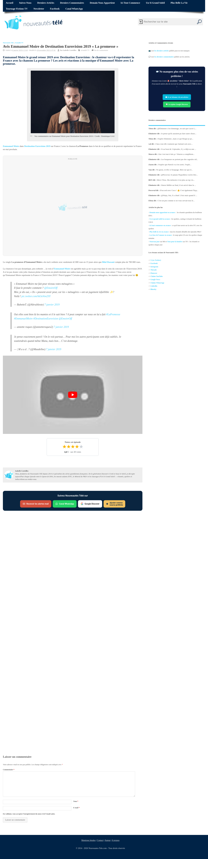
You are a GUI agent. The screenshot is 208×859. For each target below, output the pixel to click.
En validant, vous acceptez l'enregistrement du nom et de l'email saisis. (29, 814)
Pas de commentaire (101, 50)
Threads (154, 270)
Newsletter (39, 8)
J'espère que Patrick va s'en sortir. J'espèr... (174, 164)
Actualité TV (19, 43)
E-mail (76, 808)
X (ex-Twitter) (156, 260)
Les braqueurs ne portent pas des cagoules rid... (179, 159)
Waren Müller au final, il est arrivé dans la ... (178, 185)
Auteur (107, 840)
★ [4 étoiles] (77, 447)
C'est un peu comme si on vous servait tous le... (176, 201)
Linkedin (154, 286)
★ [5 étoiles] (81, 447)
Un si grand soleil (155, 3)
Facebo (153, 264)
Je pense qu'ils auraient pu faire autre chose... (178, 133)
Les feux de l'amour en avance (161, 235)
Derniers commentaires (72, 3)
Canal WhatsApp (74, 8)
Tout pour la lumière (174, 241)
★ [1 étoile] (64, 447)
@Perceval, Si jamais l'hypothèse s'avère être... (179, 175)
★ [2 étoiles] (68, 447)
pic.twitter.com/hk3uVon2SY (36, 296)
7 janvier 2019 (52, 304)
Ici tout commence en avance (160, 225)
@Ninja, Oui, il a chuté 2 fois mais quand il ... (179, 195)
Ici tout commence (130, 3)
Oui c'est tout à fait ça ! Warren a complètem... (176, 154)
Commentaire (8, 770)
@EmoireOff (50, 287)
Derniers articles (45, 3)
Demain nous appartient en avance (162, 212)
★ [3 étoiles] (73, 447)
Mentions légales (88, 840)
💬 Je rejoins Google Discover (177, 104)
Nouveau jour (155, 241)
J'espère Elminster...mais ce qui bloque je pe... (175, 139)
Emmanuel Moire (11, 146)
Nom (75, 801)
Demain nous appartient (102, 3)
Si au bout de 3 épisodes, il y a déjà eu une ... (178, 149)
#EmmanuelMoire (23, 318)
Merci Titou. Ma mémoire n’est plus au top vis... (176, 180)
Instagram (154, 267)
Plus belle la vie (179, 3)
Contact (100, 840)
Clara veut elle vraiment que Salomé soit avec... (174, 144)
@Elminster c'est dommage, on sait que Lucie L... (176, 128)
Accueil (9, 3)
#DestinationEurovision (45, 318)
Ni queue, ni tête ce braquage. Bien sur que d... (174, 170)
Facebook (55, 8)
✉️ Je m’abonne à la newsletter (176, 97)
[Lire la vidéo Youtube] (72, 395)
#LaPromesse (113, 314)
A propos (115, 840)
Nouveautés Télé (8, 43)
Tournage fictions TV (17, 8)
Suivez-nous (25, 3)
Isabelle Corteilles (69, 50)
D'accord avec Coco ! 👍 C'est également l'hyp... (179, 190)
